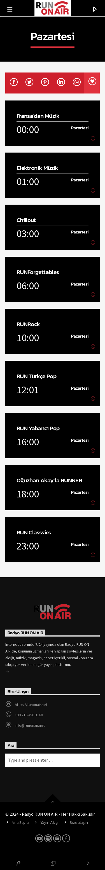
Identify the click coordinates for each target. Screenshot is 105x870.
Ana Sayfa (20, 822)
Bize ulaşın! (78, 822)
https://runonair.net (31, 704)
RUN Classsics (34, 532)
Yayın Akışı (49, 822)
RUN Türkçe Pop (36, 376)
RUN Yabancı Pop (38, 428)
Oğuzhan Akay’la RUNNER (49, 480)
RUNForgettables (38, 272)
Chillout (26, 220)
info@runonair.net (30, 725)
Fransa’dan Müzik (38, 116)
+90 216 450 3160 (29, 714)
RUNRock (28, 324)
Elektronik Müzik (37, 168)
